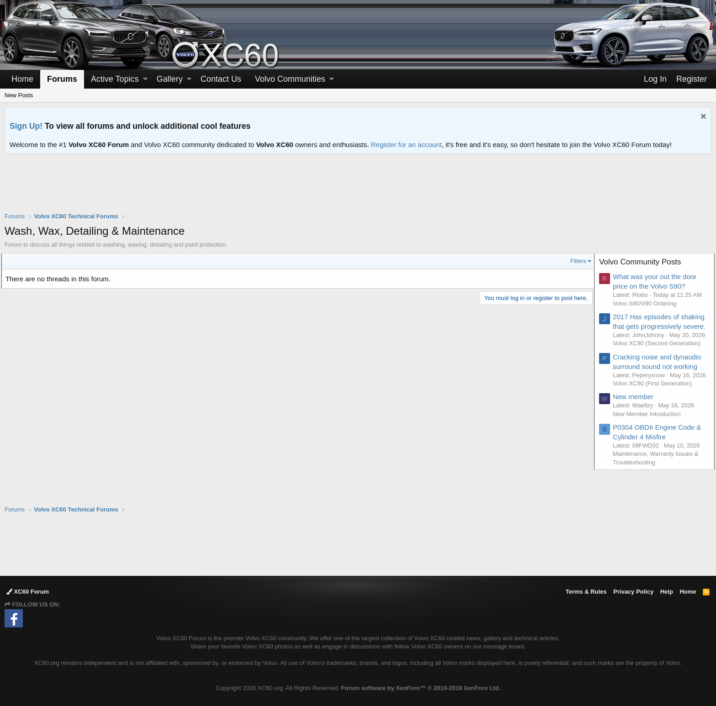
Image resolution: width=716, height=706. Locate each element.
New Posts (19, 95)
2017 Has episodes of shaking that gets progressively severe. (649, 326)
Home (22, 79)
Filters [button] (575, 261)
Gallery (170, 79)
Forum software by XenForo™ (420, 688)
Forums (62, 79)
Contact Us (220, 79)
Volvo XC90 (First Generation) (655, 409)
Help (666, 592)
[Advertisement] (358, 189)
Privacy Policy (633, 592)
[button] (145, 79)
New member (636, 423)
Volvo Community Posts (643, 262)
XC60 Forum (27, 592)
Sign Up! (26, 126)
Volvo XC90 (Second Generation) (660, 361)
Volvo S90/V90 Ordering (647, 303)
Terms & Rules (585, 592)
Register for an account (406, 144)
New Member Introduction (650, 440)
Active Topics (115, 79)
